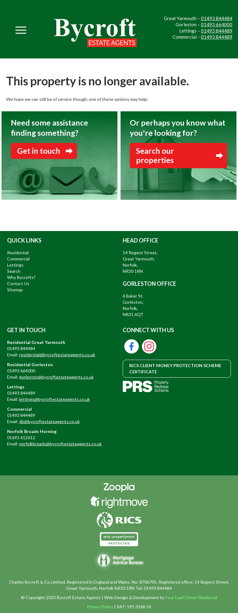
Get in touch (38, 150)
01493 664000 (216, 24)
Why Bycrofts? (21, 277)
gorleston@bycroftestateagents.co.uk (56, 376)
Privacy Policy (100, 606)
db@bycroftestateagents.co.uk (49, 421)
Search (13, 271)
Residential (18, 252)
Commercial (18, 258)
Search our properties (155, 155)
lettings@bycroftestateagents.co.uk (54, 399)
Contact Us (18, 283)
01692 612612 (21, 437)
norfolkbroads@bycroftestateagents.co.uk (60, 443)
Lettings (15, 265)
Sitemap (15, 289)
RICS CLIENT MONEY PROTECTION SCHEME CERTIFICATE (175, 368)
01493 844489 (216, 30)
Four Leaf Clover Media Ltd (191, 597)
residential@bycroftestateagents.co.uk (57, 354)
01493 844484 (216, 18)
